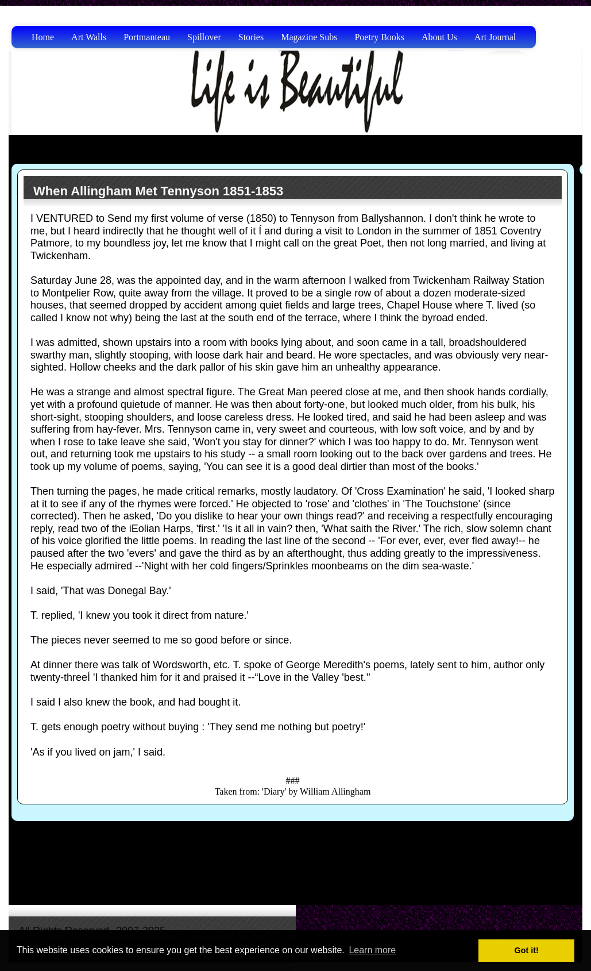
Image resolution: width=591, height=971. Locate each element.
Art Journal (495, 37)
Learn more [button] (372, 950)
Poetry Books (379, 37)
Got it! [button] (527, 950)
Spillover (204, 37)
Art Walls (88, 37)
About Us (439, 37)
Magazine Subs (309, 37)
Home (43, 37)
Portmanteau (146, 37)
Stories (251, 37)
